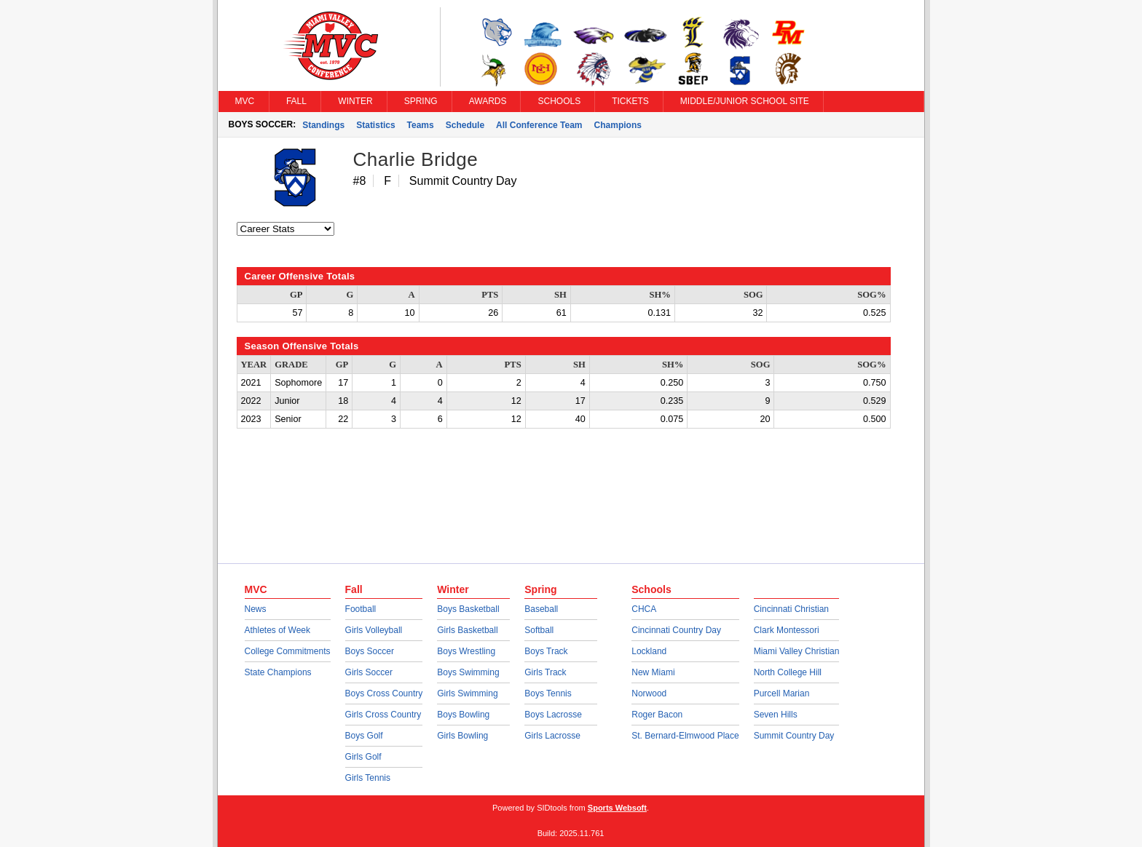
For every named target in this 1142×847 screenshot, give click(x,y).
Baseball (541, 609)
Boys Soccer (369, 651)
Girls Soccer (369, 672)
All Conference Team (539, 125)
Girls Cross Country (383, 714)
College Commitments (288, 651)
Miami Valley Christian (797, 651)
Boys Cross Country (384, 693)
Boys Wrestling (466, 651)
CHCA (643, 609)
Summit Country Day (794, 736)
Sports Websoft (617, 807)
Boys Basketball (468, 609)
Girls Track (545, 672)
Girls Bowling (462, 736)
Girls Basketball (467, 630)
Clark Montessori (786, 630)
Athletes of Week (278, 630)
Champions (618, 125)
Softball (539, 630)
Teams (420, 125)
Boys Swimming (468, 672)
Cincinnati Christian (791, 609)
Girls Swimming (467, 693)
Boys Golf (364, 736)
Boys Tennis (547, 693)
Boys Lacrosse (553, 714)
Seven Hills (776, 714)
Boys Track (545, 651)
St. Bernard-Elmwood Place (685, 736)
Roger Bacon (656, 714)
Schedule (465, 125)
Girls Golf (363, 757)
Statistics (375, 125)
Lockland (648, 651)
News (256, 609)
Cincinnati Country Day (676, 630)
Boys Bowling (463, 714)
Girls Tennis (367, 778)
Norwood (648, 693)
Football (361, 609)
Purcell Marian (782, 693)
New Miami (652, 672)
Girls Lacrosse (552, 736)
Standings (323, 125)
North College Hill (788, 672)
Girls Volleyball (374, 630)
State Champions (278, 672)
